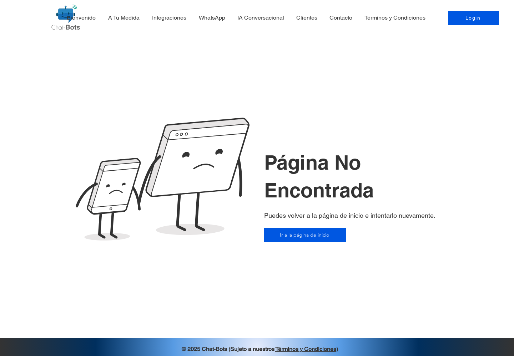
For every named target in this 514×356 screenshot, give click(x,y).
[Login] (473, 18)
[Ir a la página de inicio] (305, 235)
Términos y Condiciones (305, 349)
